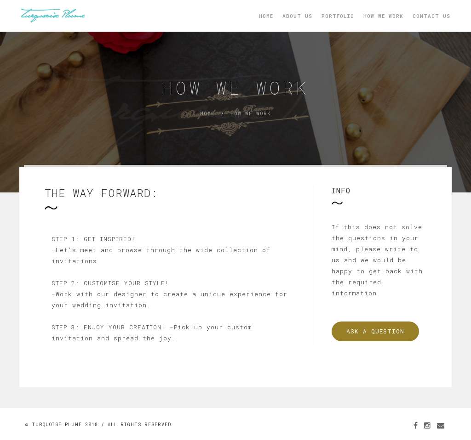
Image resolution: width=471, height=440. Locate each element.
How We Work (383, 15)
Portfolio (338, 15)
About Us (297, 15)
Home (266, 15)
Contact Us (431, 15)
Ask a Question (375, 331)
